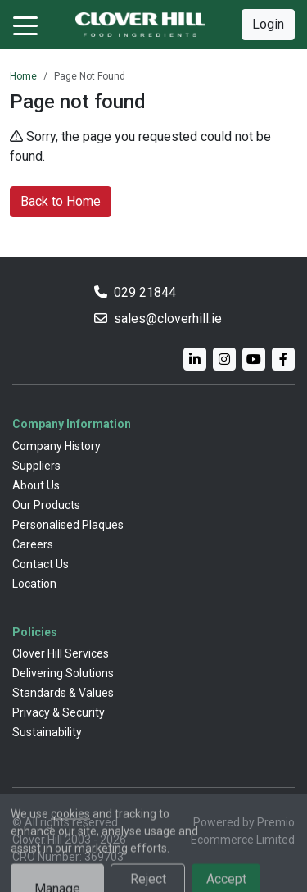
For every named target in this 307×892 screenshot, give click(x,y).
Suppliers (36, 465)
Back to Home (60, 201)
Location (34, 583)
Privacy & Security (58, 712)
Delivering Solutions (63, 673)
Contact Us (40, 564)
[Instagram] (224, 359)
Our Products (46, 505)
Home (23, 76)
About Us (36, 485)
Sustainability (47, 732)
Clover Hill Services (60, 653)
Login (268, 24)
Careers (32, 544)
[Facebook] (283, 359)
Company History (56, 446)
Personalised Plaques (68, 524)
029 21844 (145, 292)
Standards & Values (63, 692)
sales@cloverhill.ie (168, 318)
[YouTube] (253, 359)
